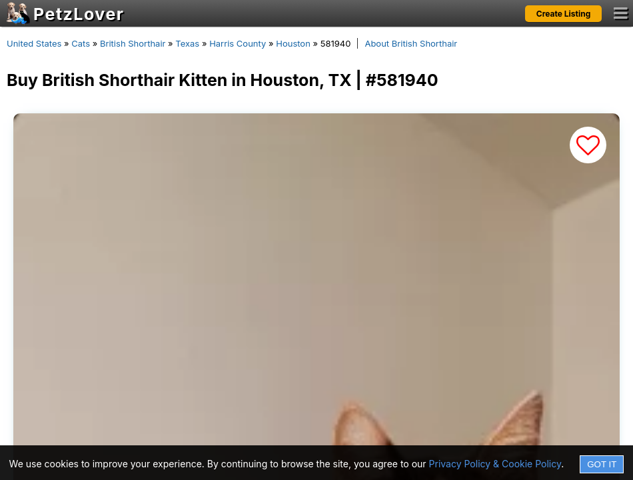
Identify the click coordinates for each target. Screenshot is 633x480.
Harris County (237, 43)
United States (34, 43)
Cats (80, 43)
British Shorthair (132, 43)
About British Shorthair (410, 43)
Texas (187, 43)
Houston (293, 43)
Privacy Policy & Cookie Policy (495, 463)
